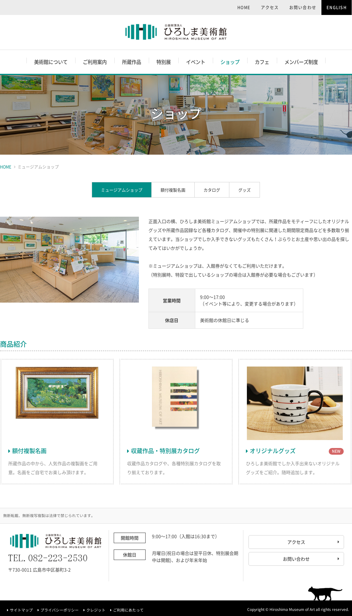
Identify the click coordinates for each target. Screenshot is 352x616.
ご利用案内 (95, 62)
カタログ (212, 190)
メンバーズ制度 (301, 62)
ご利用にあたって (128, 610)
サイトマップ (21, 610)
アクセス (270, 7)
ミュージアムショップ (121, 190)
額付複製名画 (173, 190)
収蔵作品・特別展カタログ (165, 450)
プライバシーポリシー (59, 610)
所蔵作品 (131, 62)
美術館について (51, 62)
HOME (244, 7)
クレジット (95, 610)
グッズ (244, 190)
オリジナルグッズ (273, 450)
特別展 (163, 62)
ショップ (230, 62)
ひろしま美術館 (176, 32)
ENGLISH (337, 7)
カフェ (262, 62)
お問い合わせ (303, 7)
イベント (195, 62)
